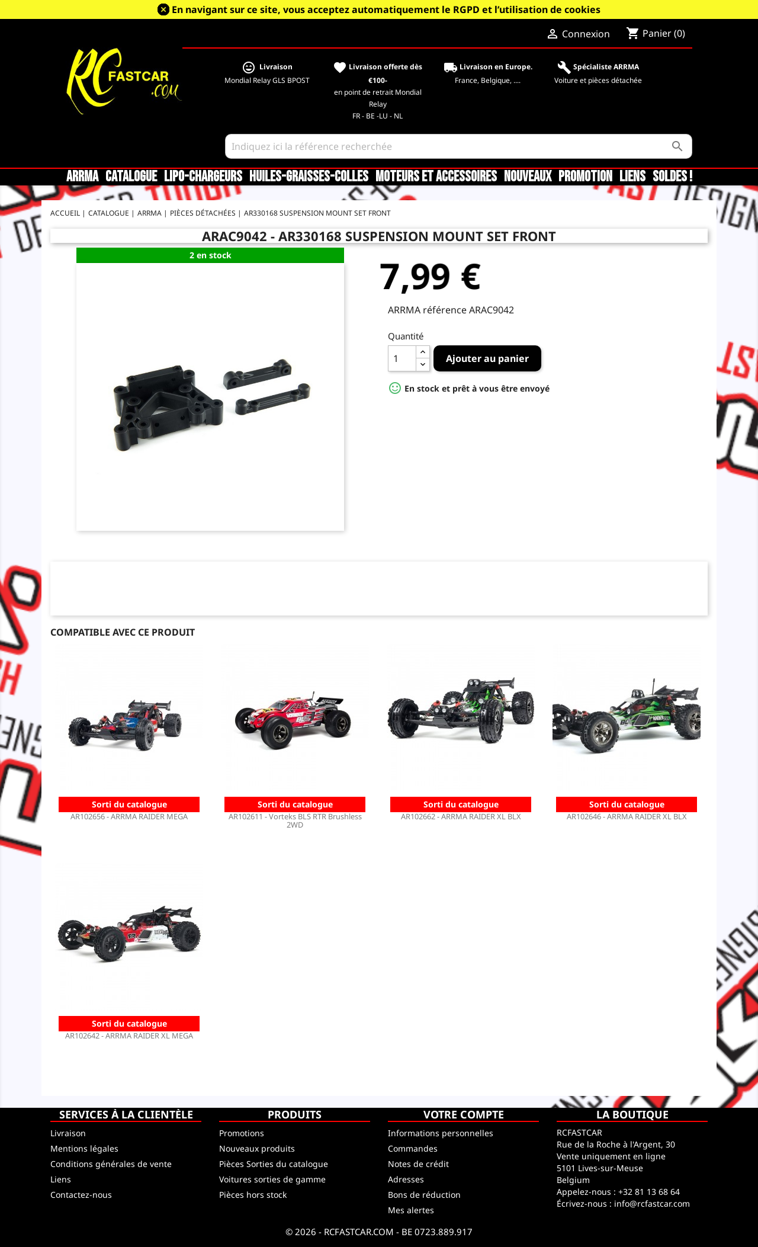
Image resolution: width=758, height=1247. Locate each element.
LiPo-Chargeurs (203, 177)
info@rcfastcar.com (652, 1203)
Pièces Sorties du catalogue (273, 1163)
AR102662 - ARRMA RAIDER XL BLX (461, 816)
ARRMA (82, 177)
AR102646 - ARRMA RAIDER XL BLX (627, 816)
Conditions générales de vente (111, 1163)
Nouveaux (527, 177)
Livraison (68, 1133)
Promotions (241, 1133)
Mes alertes (411, 1210)
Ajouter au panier (487, 358)
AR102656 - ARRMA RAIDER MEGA (129, 816)
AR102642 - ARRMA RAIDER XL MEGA (129, 1035)
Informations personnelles (440, 1133)
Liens (632, 177)
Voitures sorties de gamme (272, 1179)
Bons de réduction (424, 1194)
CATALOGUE (131, 177)
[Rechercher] (458, 146)
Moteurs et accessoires (436, 177)
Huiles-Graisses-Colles (308, 177)
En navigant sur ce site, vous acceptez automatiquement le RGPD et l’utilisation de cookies (386, 9)
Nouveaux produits (257, 1148)
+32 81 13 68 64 (649, 1191)
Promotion (585, 177)
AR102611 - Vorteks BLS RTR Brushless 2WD (295, 820)
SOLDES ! (672, 177)
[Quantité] (402, 358)
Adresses (406, 1179)
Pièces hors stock (253, 1194)
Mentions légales (84, 1148)
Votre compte (463, 1114)
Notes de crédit (418, 1163)
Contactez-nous (81, 1194)
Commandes (413, 1148)
